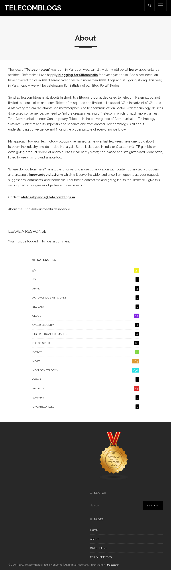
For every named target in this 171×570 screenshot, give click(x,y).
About (94, 539)
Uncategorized (85, 406)
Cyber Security (85, 325)
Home (94, 529)
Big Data (85, 307)
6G (85, 279)
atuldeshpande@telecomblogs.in (48, 197)
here (133, 69)
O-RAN (85, 379)
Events (85, 352)
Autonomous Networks (85, 297)
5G (85, 270)
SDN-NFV (85, 397)
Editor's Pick (85, 343)
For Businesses (101, 557)
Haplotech (113, 564)
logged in (34, 241)
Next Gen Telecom (85, 370)
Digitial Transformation (85, 334)
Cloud (85, 316)
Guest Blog (98, 548)
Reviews (85, 388)
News (85, 361)
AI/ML (85, 288)
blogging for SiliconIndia (78, 75)
